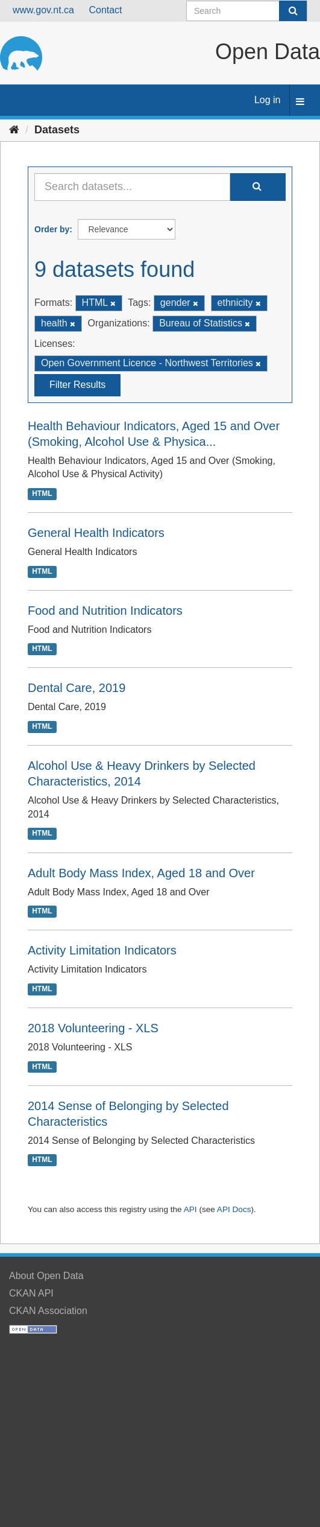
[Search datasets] (246, 11)
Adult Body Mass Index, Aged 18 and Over (141, 873)
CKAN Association (48, 1311)
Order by (51, 229)
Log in (267, 100)
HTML (42, 493)
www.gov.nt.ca (43, 10)
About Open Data (46, 1276)
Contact (105, 10)
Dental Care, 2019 (76, 687)
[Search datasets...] (132, 187)
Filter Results (77, 384)
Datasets (57, 130)
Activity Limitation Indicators (102, 950)
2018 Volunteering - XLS (93, 1028)
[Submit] (293, 11)
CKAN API (31, 1293)
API (190, 1209)
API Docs (234, 1209)
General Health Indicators (96, 532)
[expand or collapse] (300, 102)
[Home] (14, 130)
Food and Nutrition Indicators (105, 610)
